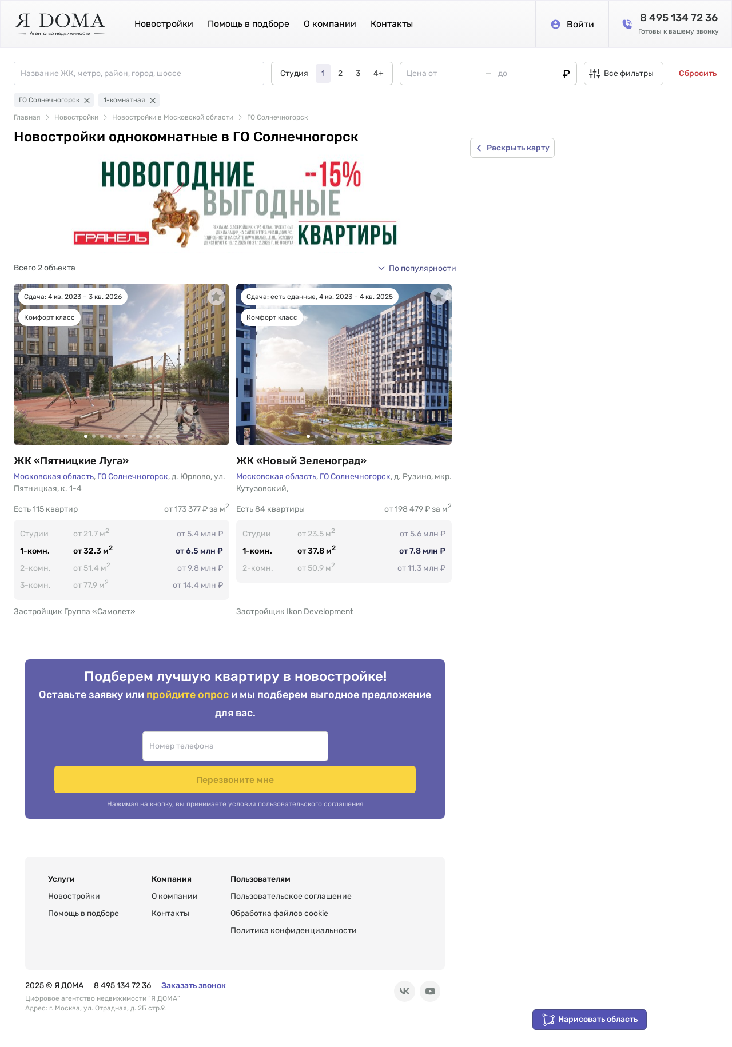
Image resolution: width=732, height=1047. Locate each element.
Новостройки (163, 23)
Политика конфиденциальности (293, 922)
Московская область (54, 476)
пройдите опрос (188, 706)
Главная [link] (27, 117)
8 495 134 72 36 (122, 977)
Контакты (392, 23)
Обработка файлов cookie (279, 905)
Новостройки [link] (76, 117)
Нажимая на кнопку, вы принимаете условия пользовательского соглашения (235, 783)
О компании (330, 23)
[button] (416, 268)
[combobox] (142, 73)
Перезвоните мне (330, 758)
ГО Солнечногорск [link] (277, 117)
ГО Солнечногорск (132, 476)
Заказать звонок (193, 977)
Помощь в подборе (248, 23)
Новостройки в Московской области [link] (172, 117)
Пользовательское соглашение (291, 888)
